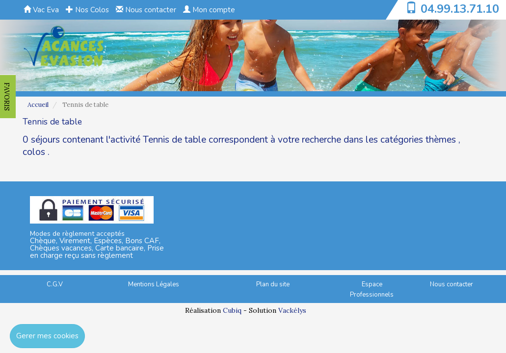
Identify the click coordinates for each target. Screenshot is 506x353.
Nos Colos (87, 10)
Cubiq (232, 310)
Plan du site (273, 284)
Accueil (38, 105)
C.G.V (55, 284)
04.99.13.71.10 (460, 9)
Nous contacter (146, 10)
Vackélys (292, 310)
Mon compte (209, 10)
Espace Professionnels (372, 289)
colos (34, 152)
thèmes (441, 139)
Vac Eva (41, 10)
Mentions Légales (153, 284)
